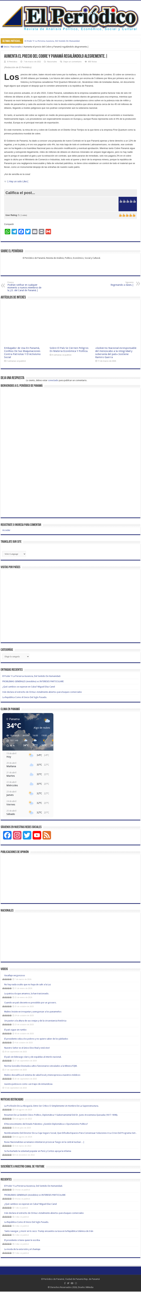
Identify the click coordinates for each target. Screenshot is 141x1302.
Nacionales (16, 46)
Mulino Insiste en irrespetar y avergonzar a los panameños (32, 1011)
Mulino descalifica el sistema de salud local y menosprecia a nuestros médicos (42, 1075)
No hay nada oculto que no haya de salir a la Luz (27, 984)
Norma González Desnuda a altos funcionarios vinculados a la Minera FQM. (40, 1066)
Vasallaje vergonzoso (14, 975)
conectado (53, 380)
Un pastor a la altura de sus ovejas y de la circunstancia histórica (35, 1020)
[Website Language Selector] (14, 554)
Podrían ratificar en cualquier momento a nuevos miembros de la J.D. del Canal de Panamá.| (24, 286)
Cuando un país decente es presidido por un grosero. (30, 1002)
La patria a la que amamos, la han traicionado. (26, 993)
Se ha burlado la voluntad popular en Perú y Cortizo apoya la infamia (37, 1151)
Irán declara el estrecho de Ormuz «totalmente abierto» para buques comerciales (42, 692)
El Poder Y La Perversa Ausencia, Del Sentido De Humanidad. (52, 41)
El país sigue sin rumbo (15, 1029)
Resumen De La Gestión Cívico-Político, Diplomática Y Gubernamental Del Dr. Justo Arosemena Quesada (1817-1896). (61, 1115)
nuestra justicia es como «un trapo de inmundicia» (28, 1084)
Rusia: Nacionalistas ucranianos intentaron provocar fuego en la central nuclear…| (44, 1142)
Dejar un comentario (72, 62)
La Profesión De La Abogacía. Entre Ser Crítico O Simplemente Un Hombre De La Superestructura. (51, 1106)
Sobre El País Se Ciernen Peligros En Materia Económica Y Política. (69, 349)
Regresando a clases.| (116, 283)
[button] (11, 740)
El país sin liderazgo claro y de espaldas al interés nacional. (32, 1057)
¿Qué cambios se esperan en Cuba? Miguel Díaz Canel (28, 686)
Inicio (5, 46)
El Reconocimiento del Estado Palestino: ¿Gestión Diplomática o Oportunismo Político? (46, 1124)
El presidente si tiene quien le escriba (22, 1240)
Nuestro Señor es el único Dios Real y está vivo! (27, 1048)
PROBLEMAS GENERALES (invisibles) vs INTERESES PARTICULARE (33, 681)
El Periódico (12, 62)
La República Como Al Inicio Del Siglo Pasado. (24, 697)
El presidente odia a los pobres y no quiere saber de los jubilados (36, 1038)
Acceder (6, 530)
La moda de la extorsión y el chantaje (22, 1249)
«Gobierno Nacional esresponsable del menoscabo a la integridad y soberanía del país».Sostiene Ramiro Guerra (115, 352)
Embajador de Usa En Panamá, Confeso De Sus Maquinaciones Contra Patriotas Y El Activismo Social (22, 352)
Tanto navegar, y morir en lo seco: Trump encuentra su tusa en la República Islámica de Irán (48, 1231)
